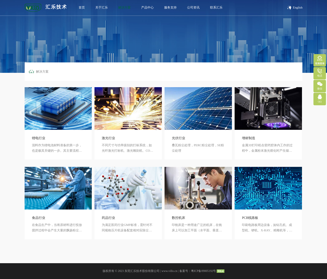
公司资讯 (193, 7)
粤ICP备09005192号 (203, 271)
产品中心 (147, 7)
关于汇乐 (101, 7)
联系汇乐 (216, 7)
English (295, 7)
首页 (82, 7)
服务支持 (170, 7)
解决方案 (124, 7)
